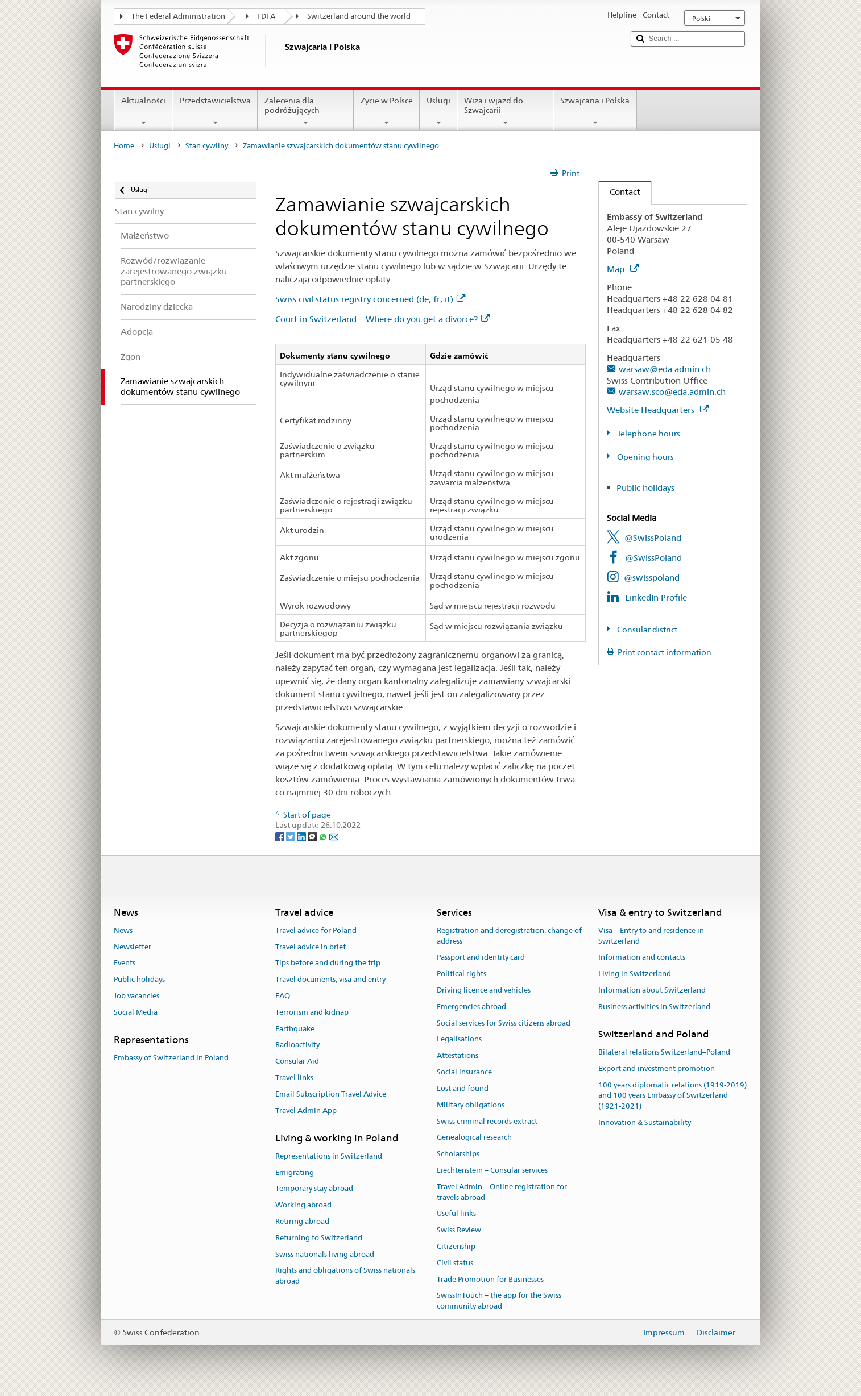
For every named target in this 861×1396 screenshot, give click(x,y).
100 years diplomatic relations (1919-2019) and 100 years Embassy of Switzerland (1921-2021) (672, 1096)
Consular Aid (297, 1061)
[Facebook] (280, 835)
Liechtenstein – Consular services (492, 1170)
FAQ (282, 995)
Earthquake (294, 1028)
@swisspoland (652, 577)
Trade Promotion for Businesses (490, 1279)
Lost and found (463, 1088)
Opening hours (644, 456)
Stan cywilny (206, 145)
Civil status (455, 1263)
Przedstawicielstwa (214, 111)
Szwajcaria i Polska (595, 111)
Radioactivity (297, 1045)
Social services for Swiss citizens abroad (503, 1023)
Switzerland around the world (359, 16)
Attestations (457, 1056)
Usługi (438, 111)
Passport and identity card (481, 957)
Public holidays (645, 487)
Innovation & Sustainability (644, 1122)
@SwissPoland (652, 537)
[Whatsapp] (323, 835)
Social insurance (464, 1072)
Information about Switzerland (652, 990)
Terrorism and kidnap (312, 1012)
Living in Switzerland (634, 973)
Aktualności (143, 111)
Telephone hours (647, 433)
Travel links (294, 1077)
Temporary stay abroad (314, 1189)
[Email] (333, 835)
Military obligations (470, 1105)
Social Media (136, 1012)
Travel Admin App (306, 1110)
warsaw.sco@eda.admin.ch (672, 391)
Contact (619, 191)
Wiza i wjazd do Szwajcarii (505, 111)
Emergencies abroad (471, 1006)
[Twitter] (291, 835)
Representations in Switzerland (328, 1156)
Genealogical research (474, 1138)
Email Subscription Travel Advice (330, 1094)
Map (623, 269)
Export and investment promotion (656, 1068)
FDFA (266, 16)
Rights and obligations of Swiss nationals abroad (345, 1276)
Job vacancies (136, 995)
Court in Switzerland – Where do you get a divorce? (382, 319)
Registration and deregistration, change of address (509, 935)
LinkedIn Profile (656, 597)
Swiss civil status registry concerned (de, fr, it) (370, 299)
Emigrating (294, 1172)
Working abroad (303, 1205)
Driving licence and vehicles (484, 990)
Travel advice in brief (310, 947)
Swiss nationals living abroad (324, 1254)
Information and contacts (641, 957)
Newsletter (132, 947)
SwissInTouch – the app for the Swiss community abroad (499, 1301)
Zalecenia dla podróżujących (305, 111)
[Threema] (313, 835)
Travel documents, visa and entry (330, 979)
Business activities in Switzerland (654, 1006)
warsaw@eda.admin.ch (665, 369)
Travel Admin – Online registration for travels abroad (502, 1192)
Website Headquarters (658, 410)
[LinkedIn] (302, 835)
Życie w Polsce (386, 111)
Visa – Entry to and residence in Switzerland (651, 935)
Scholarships (458, 1153)
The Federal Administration (178, 16)
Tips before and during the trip (327, 963)
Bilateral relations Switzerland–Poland (664, 1052)
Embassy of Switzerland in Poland (171, 1057)
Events (124, 963)
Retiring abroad (302, 1221)
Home (124, 145)
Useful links (456, 1214)
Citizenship (456, 1246)
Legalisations (459, 1039)
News (123, 930)
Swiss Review (459, 1230)
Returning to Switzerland (318, 1238)
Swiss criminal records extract (487, 1121)
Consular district (646, 629)
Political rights (461, 973)
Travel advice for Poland (316, 930)
